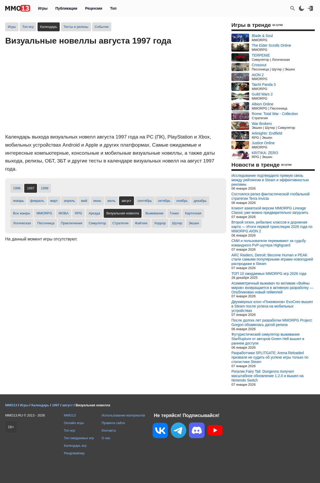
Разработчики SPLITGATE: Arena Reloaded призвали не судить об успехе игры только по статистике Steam (269, 357)
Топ (113, 8)
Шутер (177, 223)
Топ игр (28, 27)
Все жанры (21, 213)
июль (111, 201)
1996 (17, 188)
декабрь (200, 201)
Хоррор (160, 223)
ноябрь (182, 201)
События (102, 27)
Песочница (45, 223)
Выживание (154, 213)
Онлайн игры (74, 423)
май (84, 201)
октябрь (164, 201)
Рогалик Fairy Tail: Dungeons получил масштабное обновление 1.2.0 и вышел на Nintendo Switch (267, 375)
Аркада (94, 213)
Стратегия (120, 223)
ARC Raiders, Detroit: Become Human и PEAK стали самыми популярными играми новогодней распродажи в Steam (272, 259)
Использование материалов (123, 415)
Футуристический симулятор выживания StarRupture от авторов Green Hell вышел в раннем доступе (267, 338)
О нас (106, 438)
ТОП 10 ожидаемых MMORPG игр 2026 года (268, 273)
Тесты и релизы (76, 27)
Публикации (66, 8)
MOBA (64, 213)
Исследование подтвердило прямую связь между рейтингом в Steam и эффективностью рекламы (270, 179)
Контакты (109, 430)
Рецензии (93, 8)
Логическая (22, 223)
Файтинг (141, 223)
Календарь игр (75, 446)
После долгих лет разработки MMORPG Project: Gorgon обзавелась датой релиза (271, 322)
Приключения (71, 223)
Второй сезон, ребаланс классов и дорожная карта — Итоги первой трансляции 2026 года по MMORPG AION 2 (271, 226)
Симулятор (97, 223)
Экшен (194, 223)
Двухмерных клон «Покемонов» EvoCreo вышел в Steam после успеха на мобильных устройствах (272, 306)
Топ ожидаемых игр (79, 438)
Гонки (174, 213)
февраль (37, 201)
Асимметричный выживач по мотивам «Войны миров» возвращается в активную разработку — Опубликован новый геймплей (272, 287)
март (54, 201)
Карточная (193, 213)
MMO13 (70, 415)
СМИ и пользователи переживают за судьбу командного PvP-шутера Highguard (268, 243)
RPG (78, 213)
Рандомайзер (74, 453)
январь (18, 201)
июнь (97, 201)
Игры (42, 8)
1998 (44, 188)
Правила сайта (113, 423)
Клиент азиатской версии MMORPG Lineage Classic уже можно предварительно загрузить (269, 210)
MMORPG (44, 213)
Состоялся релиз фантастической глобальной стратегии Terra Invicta (270, 196)
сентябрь (145, 201)
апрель (69, 201)
